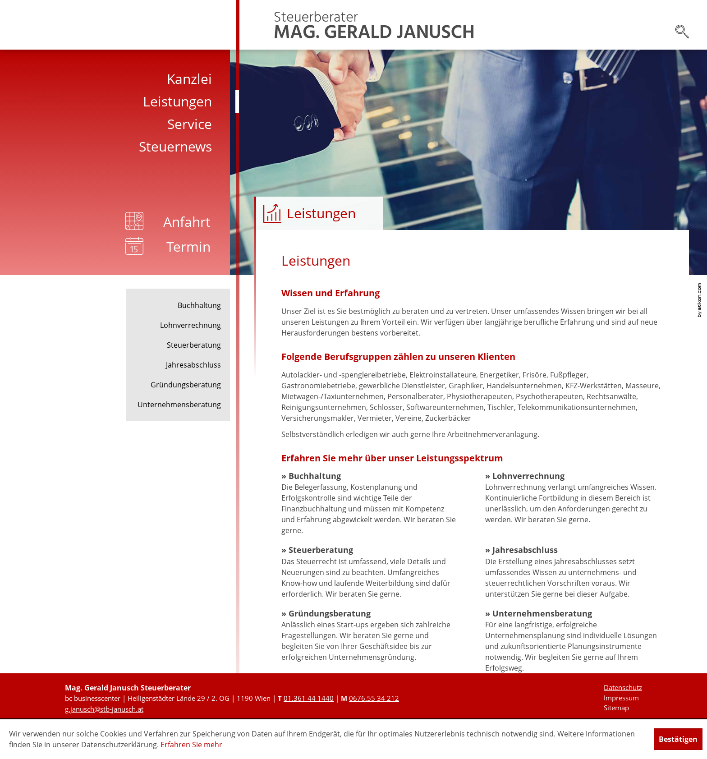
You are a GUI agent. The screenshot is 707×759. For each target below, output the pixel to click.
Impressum (621, 697)
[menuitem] (119, 79)
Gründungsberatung (186, 385)
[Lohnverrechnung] (573, 498)
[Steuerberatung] (369, 572)
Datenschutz (623, 687)
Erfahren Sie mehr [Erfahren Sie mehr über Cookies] (191, 745)
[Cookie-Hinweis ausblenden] (678, 739)
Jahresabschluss (193, 365)
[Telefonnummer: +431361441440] (309, 698)
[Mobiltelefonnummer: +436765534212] (374, 698)
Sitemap (616, 707)
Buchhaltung (199, 305)
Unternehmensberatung (179, 404)
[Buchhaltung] (369, 503)
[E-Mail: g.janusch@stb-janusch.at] (104, 708)
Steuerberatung (194, 345)
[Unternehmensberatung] (573, 640)
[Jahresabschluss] (573, 572)
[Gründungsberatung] (369, 635)
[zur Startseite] (374, 25)
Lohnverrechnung (190, 325)
